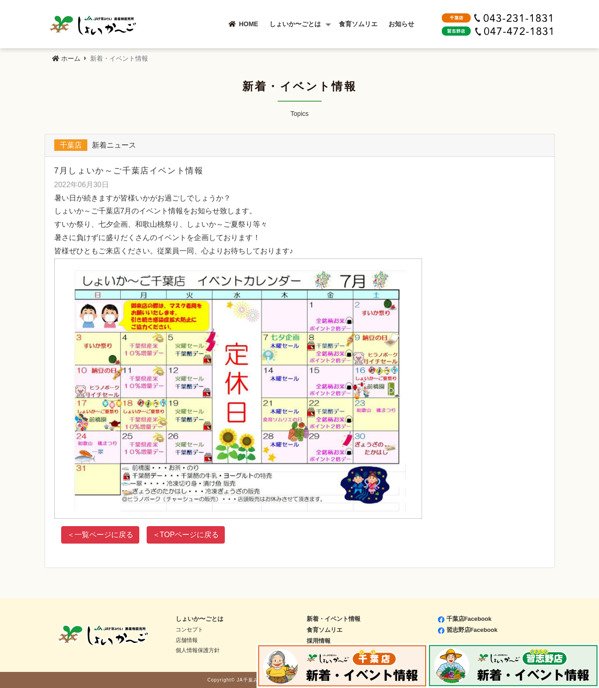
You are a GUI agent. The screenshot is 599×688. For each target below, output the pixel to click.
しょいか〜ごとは (301, 24)
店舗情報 (187, 640)
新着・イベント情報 (333, 618)
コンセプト (189, 629)
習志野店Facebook (468, 629)
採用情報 (319, 640)
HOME (250, 24)
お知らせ (408, 24)
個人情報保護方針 (198, 650)
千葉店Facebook (465, 618)
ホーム (66, 58)
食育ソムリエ (364, 24)
